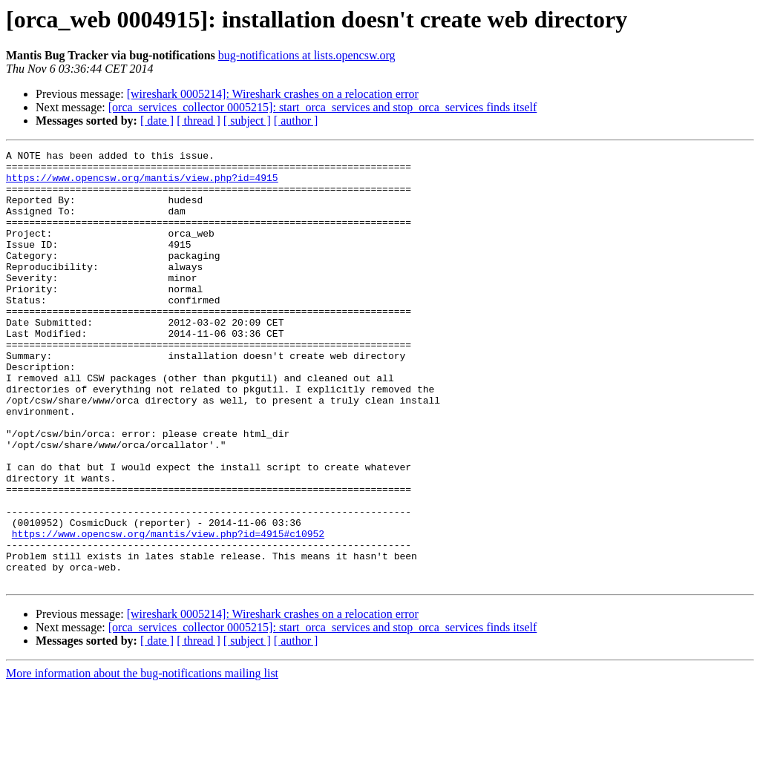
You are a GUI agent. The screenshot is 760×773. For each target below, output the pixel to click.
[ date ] (157, 120)
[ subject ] (247, 120)
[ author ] (296, 120)
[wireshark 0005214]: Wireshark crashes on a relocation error (273, 94)
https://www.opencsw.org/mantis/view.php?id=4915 (142, 184)
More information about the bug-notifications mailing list (142, 760)
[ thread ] (198, 120)
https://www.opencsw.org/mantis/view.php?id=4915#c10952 (168, 611)
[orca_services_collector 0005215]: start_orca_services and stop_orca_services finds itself (322, 107)
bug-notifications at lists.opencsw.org (307, 55)
